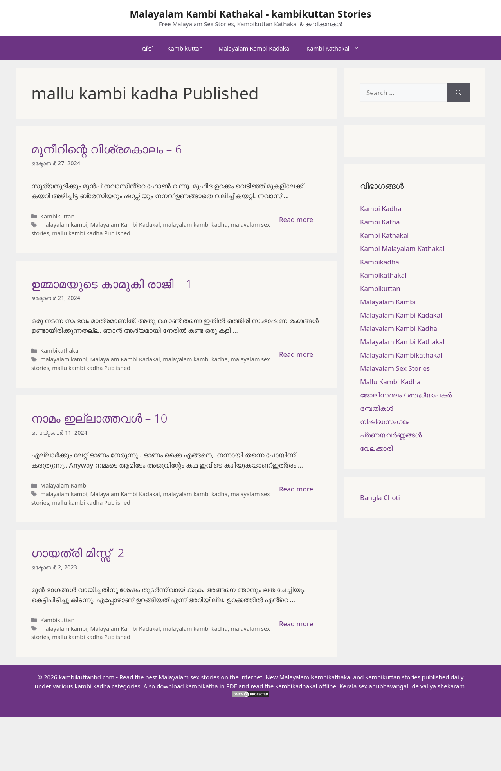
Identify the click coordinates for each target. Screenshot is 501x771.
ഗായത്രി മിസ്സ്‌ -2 (77, 553)
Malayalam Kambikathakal (401, 354)
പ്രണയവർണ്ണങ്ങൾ (391, 434)
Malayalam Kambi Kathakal (402, 341)
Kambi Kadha (381, 208)
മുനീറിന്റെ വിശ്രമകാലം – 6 (106, 149)
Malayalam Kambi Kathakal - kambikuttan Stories (250, 13)
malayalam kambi (63, 224)
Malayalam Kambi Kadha (398, 328)
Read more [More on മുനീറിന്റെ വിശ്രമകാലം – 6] (296, 219)
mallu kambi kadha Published (91, 233)
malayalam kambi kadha (195, 224)
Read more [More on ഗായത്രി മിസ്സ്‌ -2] (296, 623)
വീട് (146, 48)
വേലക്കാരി (376, 448)
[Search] (458, 92)
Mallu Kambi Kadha (390, 381)
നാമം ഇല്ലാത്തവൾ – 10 (99, 418)
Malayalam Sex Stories (395, 368)
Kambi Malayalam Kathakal (402, 248)
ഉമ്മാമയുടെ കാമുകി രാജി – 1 (111, 284)
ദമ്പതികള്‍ (376, 408)
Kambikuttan (185, 48)
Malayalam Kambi (64, 485)
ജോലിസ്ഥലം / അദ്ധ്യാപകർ (406, 394)
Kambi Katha (380, 221)
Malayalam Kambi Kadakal (254, 48)
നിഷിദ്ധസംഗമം (384, 421)
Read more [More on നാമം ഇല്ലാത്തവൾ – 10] (296, 488)
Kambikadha (379, 261)
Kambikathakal (60, 350)
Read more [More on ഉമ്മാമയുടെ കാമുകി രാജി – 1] (296, 354)
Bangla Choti (380, 497)
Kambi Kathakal (336, 48)
